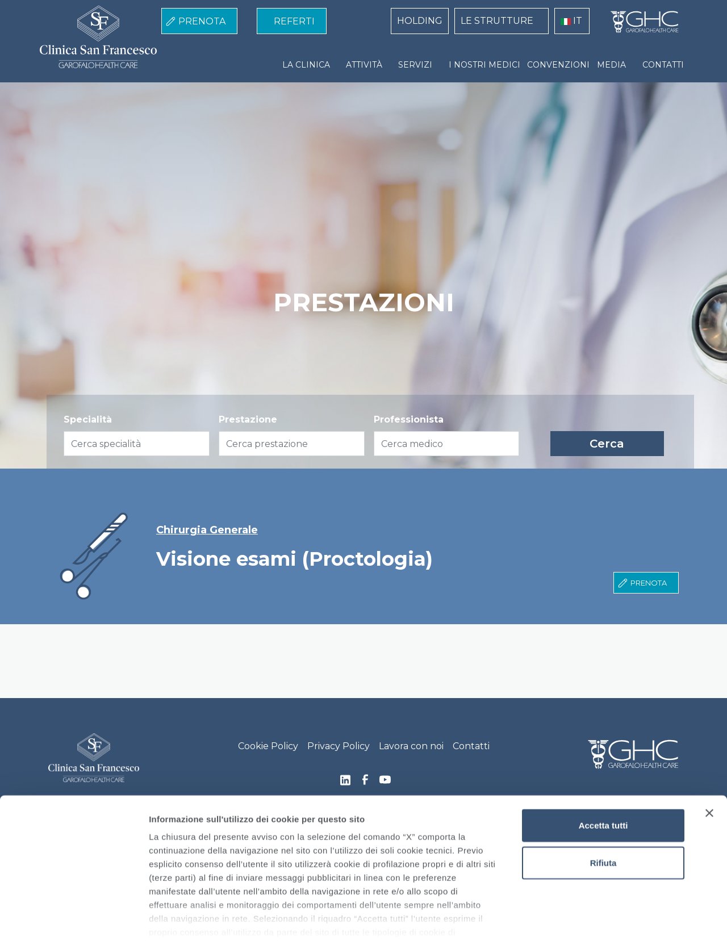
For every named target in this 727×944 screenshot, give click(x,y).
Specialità (88, 419)
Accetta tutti (603, 770)
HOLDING (419, 20)
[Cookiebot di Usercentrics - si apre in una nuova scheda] (73, 921)
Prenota (648, 582)
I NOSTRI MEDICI (484, 65)
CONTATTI (663, 65)
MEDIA (611, 65)
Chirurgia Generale (207, 530)
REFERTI (294, 21)
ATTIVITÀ (364, 65)
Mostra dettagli (597, 921)
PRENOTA (201, 21)
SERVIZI (415, 65)
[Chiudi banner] (709, 758)
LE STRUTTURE (497, 20)
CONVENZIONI (558, 65)
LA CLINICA (306, 65)
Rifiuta (603, 807)
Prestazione (248, 419)
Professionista (409, 419)
